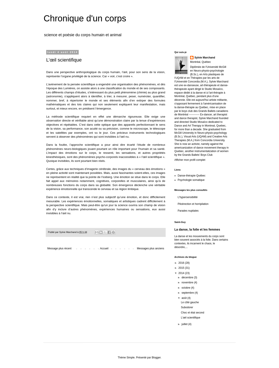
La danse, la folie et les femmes (197, 229)
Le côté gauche (190, 302)
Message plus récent (59, 248)
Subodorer (187, 307)
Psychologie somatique (191, 179)
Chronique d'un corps (85, 18)
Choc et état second (192, 312)
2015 (182, 267)
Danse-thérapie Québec (191, 175)
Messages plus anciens (150, 248)
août (184, 298)
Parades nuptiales (188, 210)
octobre (186, 287)
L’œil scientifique (190, 317)
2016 (182, 262)
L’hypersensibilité (187, 197)
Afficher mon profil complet (189, 159)
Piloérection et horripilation (193, 203)
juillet (185, 324)
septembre (188, 292)
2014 (182, 273)
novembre (188, 282)
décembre (188, 277)
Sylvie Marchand (204, 57)
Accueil (104, 248)
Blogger (156, 357)
